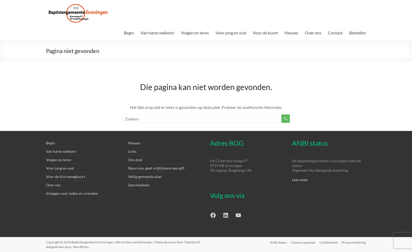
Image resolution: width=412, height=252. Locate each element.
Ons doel (135, 160)
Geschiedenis (139, 185)
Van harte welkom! (157, 32)
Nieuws (291, 32)
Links (132, 151)
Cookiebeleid (329, 242)
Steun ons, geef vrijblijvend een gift (156, 168)
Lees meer (300, 179)
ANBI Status (278, 242)
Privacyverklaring (354, 242)
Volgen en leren (195, 32)
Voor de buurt (265, 32)
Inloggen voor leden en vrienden (72, 193)
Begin (129, 32)
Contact (335, 32)
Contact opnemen (303, 242)
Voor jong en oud (230, 32)
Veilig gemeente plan (145, 176)
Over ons (313, 32)
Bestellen (357, 32)
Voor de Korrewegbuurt (65, 176)
